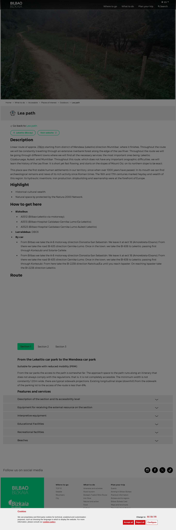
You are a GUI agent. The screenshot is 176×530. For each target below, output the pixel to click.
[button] (148, 517)
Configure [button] (153, 522)
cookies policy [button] (49, 522)
